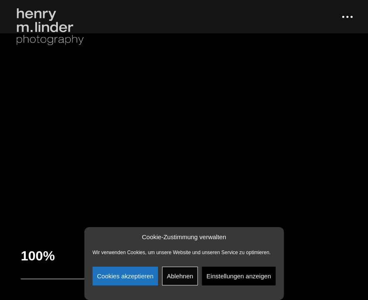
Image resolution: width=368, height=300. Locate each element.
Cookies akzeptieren (125, 276)
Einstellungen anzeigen (239, 276)
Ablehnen (180, 276)
